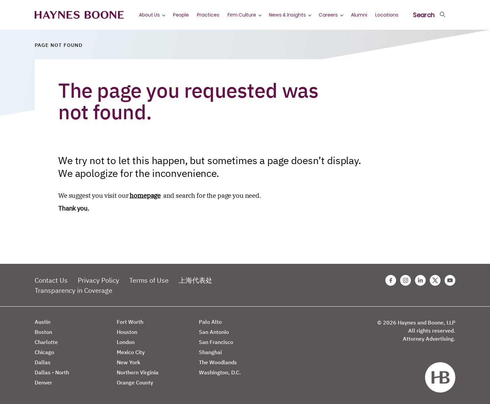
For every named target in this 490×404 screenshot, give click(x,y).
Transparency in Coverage (73, 290)
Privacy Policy (98, 280)
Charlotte (46, 342)
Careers (328, 14)
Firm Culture (242, 14)
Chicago (44, 352)
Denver (43, 382)
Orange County (135, 382)
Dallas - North (52, 372)
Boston (43, 332)
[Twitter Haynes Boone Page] (435, 280)
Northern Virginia (138, 372)
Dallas (42, 362)
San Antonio (214, 332)
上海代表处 (195, 280)
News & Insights (287, 14)
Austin (42, 321)
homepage (145, 195)
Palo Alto (210, 321)
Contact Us (51, 280)
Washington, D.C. (220, 372)
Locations (386, 14)
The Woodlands (218, 362)
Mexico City (131, 352)
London (126, 342)
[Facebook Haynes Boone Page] (390, 280)
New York (128, 362)
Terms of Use (149, 280)
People (181, 14)
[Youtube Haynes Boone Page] (450, 280)
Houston (127, 332)
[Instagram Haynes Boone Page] (405, 280)
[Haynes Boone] (79, 15)
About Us (149, 14)
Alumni (359, 14)
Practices (208, 14)
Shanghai (210, 352)
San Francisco (216, 342)
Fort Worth (130, 321)
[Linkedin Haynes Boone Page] (420, 280)
